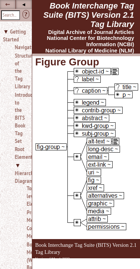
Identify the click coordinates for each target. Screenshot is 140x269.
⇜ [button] (7, 4)
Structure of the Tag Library (20, 71)
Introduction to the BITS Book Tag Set (20, 117)
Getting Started (14, 35)
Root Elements (20, 152)
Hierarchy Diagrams (25, 176)
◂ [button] (23, 4)
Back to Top (119, 265)
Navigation (20, 47)
